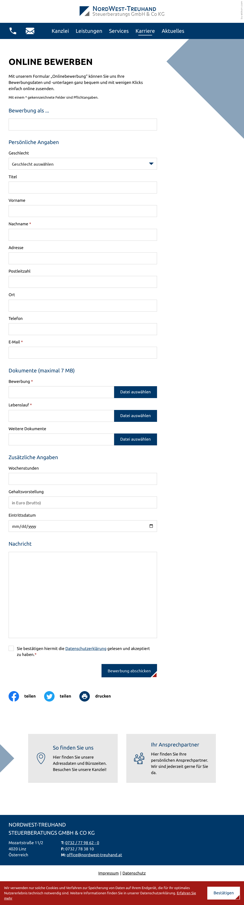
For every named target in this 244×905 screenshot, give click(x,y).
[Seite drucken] (99, 696)
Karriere (145, 31)
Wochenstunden (24, 468)
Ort (12, 295)
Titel (13, 177)
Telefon (16, 318)
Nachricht (20, 544)
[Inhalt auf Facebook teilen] (26, 696)
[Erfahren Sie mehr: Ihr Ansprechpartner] (171, 758)
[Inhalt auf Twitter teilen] (62, 696)
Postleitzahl (19, 271)
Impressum (108, 873)
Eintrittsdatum (22, 515)
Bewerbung (21, 381)
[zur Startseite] (122, 11)
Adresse (16, 248)
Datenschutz (134, 873)
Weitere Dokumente (27, 429)
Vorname (17, 200)
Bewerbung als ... (29, 111)
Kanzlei (60, 31)
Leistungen (89, 31)
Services (119, 31)
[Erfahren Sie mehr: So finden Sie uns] (73, 758)
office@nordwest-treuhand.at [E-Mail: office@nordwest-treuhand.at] (94, 855)
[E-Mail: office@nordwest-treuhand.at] (30, 31)
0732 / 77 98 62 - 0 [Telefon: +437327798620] (82, 843)
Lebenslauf (20, 405)
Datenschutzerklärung (85, 648)
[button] (13, 31)
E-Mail (16, 342)
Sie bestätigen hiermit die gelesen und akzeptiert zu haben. (83, 651)
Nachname (20, 224)
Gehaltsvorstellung (26, 491)
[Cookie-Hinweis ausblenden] (223, 893)
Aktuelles (173, 31)
